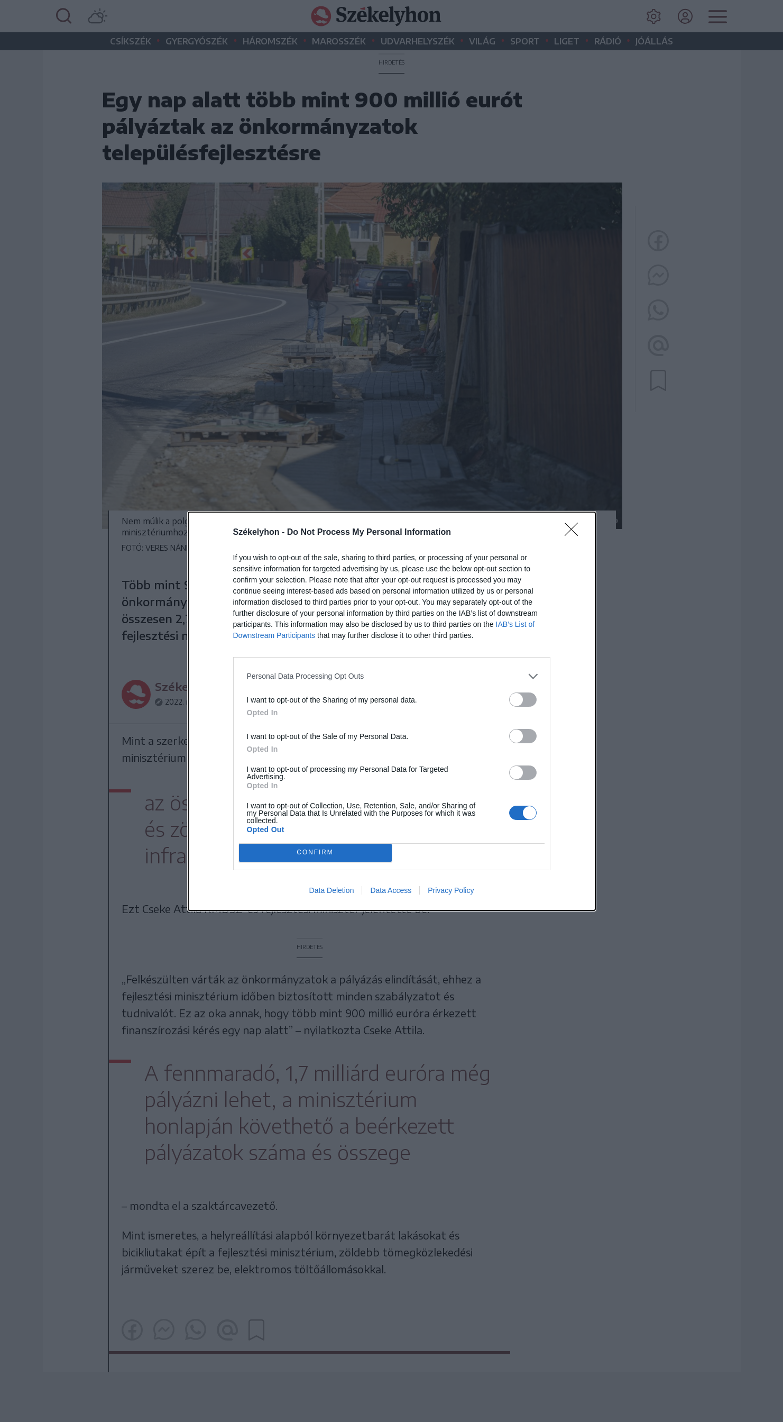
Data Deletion (331, 890)
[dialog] (391, 711)
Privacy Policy (451, 890)
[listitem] (392, 676)
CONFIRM (315, 852)
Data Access (390, 890)
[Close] (575, 533)
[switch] (523, 699)
